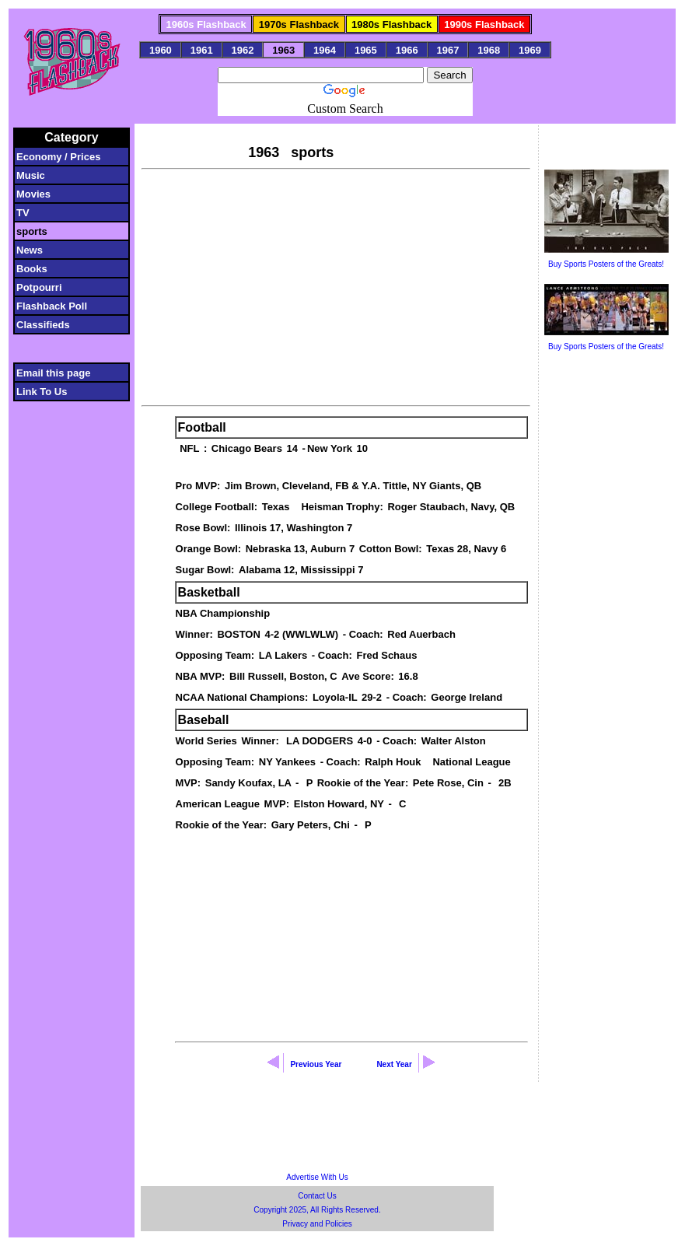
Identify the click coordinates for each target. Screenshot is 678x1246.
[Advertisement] (335, 285)
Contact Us (317, 1196)
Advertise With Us (317, 1177)
